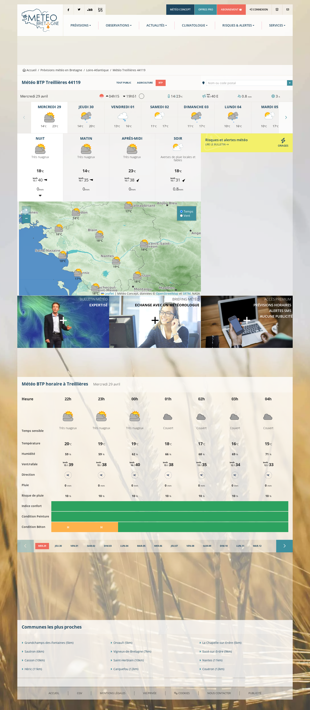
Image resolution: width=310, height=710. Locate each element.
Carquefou (124, 669)
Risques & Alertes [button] (237, 25)
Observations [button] (117, 25)
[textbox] (249, 83)
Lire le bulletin (217, 144)
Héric (32, 669)
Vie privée (149, 693)
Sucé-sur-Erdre (215, 651)
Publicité (254, 693)
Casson (33, 660)
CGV (79, 693)
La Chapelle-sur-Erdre (220, 643)
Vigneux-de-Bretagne (131, 651)
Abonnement (231, 9)
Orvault (121, 643)
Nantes (210, 660)
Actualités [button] (155, 25)
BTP (161, 82)
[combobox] (249, 83)
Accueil (30, 70)
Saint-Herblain (127, 660)
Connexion (259, 9)
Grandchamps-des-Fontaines (47, 643)
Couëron (211, 669)
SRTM (187, 293)
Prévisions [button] (79, 25)
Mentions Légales (112, 693)
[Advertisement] (155, 50)
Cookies (181, 693)
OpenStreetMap (167, 293)
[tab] (42, 546)
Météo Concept (180, 9)
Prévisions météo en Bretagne (61, 70)
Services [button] (276, 25)
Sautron (33, 651)
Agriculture (145, 82)
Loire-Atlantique (97, 70)
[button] (59, 230)
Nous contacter (219, 693)
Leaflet (107, 293)
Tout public (123, 82)
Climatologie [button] (193, 25)
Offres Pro (205, 9)
